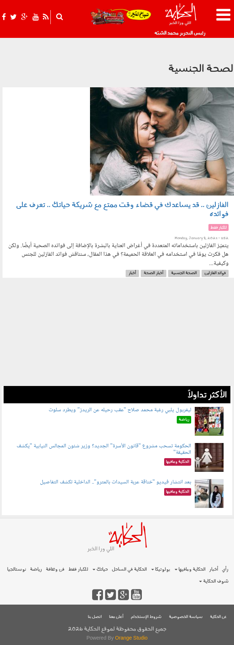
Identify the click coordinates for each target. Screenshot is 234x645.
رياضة (36, 569)
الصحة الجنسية (184, 273)
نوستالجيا (16, 569)
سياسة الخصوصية (186, 617)
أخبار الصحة (153, 273)
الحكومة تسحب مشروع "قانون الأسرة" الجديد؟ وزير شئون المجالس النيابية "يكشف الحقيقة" (104, 449)
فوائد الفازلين (215, 273)
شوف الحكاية (214, 581)
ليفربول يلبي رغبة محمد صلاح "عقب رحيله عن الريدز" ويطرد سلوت (120, 410)
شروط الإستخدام (146, 617)
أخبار (132, 273)
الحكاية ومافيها (190, 569)
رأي (225, 569)
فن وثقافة (55, 569)
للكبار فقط (78, 569)
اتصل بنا (95, 617)
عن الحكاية (218, 617)
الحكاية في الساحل (129, 569)
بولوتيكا (160, 569)
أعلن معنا (116, 617)
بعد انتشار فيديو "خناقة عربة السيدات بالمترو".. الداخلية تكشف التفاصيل (115, 482)
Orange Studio (131, 638)
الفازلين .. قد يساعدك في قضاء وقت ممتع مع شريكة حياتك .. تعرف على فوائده (122, 210)
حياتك (100, 569)
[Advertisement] (117, 335)
